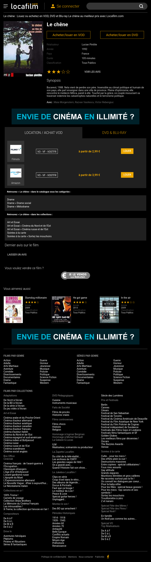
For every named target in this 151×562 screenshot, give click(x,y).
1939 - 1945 (58, 520)
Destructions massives (113, 461)
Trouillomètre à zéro (112, 498)
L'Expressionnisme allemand (19, 480)
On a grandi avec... (62, 464)
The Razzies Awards (112, 444)
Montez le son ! (60, 504)
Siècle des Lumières (112, 395)
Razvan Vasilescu (84, 102)
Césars (105, 410)
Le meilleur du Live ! (63, 491)
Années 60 (58, 523)
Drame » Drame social (19, 203)
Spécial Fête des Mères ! (114, 505)
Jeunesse (45, 366)
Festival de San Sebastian (115, 413)
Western (44, 382)
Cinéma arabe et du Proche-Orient (22, 417)
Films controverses (62, 419)
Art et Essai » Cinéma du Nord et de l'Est (29, 225)
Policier (44, 371)
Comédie (8, 371)
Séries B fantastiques (15, 544)
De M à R (8, 524)
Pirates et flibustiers (14, 541)
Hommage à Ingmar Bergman (68, 434)
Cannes (105, 407)
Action (7, 360)
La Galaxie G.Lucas (62, 439)
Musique (44, 368)
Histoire (56, 426)
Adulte (7, 363)
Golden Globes (109, 435)
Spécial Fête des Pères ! (114, 508)
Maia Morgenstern (64, 102)
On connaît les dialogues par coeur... (121, 481)
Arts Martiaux (11, 366)
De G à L (8, 521)
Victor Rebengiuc (104, 102)
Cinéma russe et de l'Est (17, 445)
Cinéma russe (11, 443)
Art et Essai (13, 222)
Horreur (44, 363)
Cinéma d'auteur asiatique (18, 423)
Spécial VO (107, 523)
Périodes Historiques (63, 513)
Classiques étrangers (15, 469)
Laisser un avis (17, 254)
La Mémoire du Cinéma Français (21, 503)
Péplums (8, 538)
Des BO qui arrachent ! (64, 508)
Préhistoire (58, 543)
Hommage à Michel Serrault (67, 437)
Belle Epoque (59, 531)
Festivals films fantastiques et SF (119, 432)
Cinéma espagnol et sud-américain (22, 437)
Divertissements (12, 374)
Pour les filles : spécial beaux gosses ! (121, 487)
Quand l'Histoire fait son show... (69, 467)
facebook (108, 556)
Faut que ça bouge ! (63, 488)
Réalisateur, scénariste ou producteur (72, 447)
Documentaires (12, 377)
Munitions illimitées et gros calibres (120, 475)
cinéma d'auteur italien (16, 431)
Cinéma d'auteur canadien (18, 426)
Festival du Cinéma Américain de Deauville (124, 418)
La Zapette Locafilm (63, 451)
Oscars (105, 441)
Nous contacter (86, 557)
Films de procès (61, 412)
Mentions (72, 557)
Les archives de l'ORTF (64, 459)
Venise (105, 447)
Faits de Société (61, 407)
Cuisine (56, 400)
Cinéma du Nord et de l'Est (18, 434)
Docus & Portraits (61, 485)
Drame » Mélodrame (18, 206)
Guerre (43, 360)
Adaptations (10, 395)
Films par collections (18, 391)
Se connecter (68, 6)
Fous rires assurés (111, 467)
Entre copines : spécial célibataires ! (120, 464)
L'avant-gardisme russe (16, 474)
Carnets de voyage (14, 498)
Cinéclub (8, 458)
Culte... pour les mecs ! (113, 456)
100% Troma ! (11, 495)
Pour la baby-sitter (111, 484)
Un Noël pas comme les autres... (118, 518)
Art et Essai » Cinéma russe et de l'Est (27, 229)
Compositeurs (11, 513)
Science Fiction (48, 377)
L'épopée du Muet (13, 477)
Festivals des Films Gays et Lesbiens (121, 430)
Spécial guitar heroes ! (64, 496)
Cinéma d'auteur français (17, 429)
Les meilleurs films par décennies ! (120, 438)
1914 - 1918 (58, 517)
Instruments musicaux (64, 403)
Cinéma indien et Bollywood (19, 440)
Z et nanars (107, 501)
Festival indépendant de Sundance (120, 427)
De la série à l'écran (14, 405)
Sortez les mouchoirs (112, 495)
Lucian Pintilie (89, 44)
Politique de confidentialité (53, 557)
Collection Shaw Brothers (17, 500)
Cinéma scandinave (14, 448)
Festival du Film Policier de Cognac (120, 424)
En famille (106, 515)
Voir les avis (92, 71)
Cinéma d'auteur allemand (18, 420)
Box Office (9, 456)
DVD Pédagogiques (62, 395)
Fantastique (10, 382)
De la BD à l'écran (13, 403)
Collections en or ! (13, 490)
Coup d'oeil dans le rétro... (66, 479)
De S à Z (8, 526)
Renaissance (59, 545)
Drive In (8, 531)
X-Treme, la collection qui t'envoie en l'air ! (26, 509)
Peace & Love (59, 493)
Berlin (104, 404)
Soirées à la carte (16, 232)
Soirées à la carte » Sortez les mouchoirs (29, 236)
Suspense (45, 380)
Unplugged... (59, 499)
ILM (54, 444)
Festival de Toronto (111, 416)
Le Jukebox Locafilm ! (64, 472)
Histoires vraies (60, 414)
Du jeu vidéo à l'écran (15, 408)
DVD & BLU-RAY (114, 133)
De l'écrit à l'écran (13, 400)
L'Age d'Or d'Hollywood (16, 472)
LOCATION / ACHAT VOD (44, 133)
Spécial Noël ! (108, 511)
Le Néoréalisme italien (16, 486)
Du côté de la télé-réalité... (66, 456)
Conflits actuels (60, 534)
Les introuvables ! (13, 506)
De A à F (8, 518)
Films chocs (58, 424)
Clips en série (59, 476)
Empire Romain (60, 537)
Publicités (99, 557)
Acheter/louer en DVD (122, 35)
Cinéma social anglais (15, 451)
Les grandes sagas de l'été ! (67, 462)
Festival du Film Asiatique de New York (122, 421)
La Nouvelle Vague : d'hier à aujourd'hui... (26, 483)
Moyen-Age (58, 540)
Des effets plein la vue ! (113, 458)
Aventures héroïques (15, 536)
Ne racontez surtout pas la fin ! (117, 478)
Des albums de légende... (66, 482)
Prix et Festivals (109, 400)
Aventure (8, 368)
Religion (56, 429)
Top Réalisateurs (110, 526)
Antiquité (57, 529)
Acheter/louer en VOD (68, 35)
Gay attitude (107, 470)
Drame (10, 199)
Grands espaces (110, 473)
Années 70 (58, 526)
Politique (45, 374)
